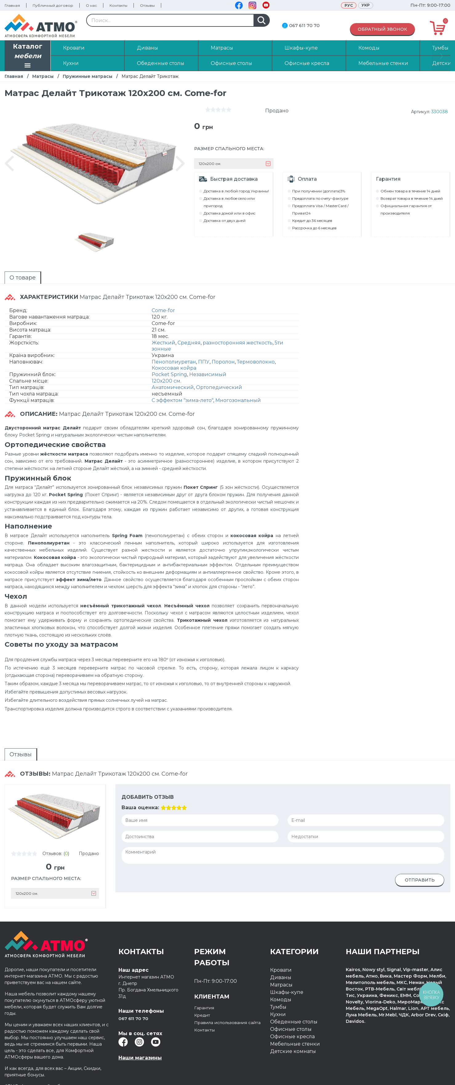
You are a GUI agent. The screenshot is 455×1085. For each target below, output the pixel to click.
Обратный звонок (382, 29)
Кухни (278, 999)
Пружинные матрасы (87, 76)
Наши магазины (140, 1043)
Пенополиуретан (174, 355)
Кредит (204, 1000)
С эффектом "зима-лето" (182, 393)
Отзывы (147, 5)
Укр (365, 5)
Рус (349, 5)
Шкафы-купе (286, 977)
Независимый (207, 368)
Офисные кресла (292, 1021)
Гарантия (206, 992)
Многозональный (238, 393)
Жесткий (163, 336)
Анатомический (173, 381)
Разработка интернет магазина (384, 1075)
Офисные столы (291, 1014)
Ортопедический (219, 381)
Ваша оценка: (140, 792)
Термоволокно (256, 355)
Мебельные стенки (295, 1029)
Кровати (281, 955)
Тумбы (278, 992)
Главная (12, 5)
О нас (91, 5)
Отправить (420, 865)
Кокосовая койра (174, 361)
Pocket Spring (169, 368)
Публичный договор (53, 5)
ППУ (204, 355)
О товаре (11, 276)
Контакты (118, 5)
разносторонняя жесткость (238, 336)
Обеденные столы (293, 1007)
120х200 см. (166, 374)
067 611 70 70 (304, 25)
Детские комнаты (293, 1036)
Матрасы (43, 76)
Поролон (223, 355)
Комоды (280, 984)
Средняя (189, 336)
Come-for (163, 304)
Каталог (27, 56)
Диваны (280, 962)
